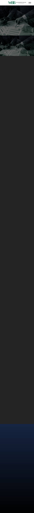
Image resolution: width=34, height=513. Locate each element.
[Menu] (30, 3)
